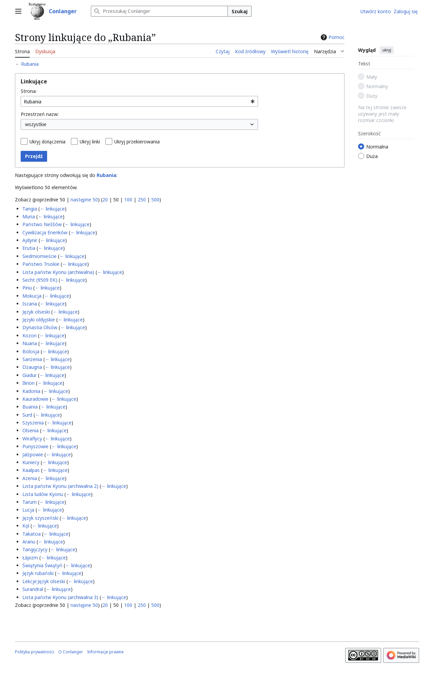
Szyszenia (33, 422)
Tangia (29, 208)
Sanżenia (32, 359)
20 (105, 199)
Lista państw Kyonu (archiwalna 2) (60, 486)
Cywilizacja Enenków (44, 232)
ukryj (386, 50)
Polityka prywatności (34, 652)
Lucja (28, 510)
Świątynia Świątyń (42, 565)
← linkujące (52, 208)
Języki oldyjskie (38, 319)
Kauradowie (35, 399)
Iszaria (29, 303)
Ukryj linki (90, 141)
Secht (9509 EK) (39, 280)
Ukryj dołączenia (47, 141)
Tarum (29, 502)
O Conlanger (70, 652)
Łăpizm (30, 557)
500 (155, 199)
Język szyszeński (40, 518)
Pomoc (331, 37)
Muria (28, 216)
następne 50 (84, 199)
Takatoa (31, 534)
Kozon (29, 335)
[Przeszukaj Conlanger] (159, 11)
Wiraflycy (32, 438)
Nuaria (29, 343)
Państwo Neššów (42, 224)
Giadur (29, 375)
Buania (30, 406)
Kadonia (31, 391)
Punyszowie (35, 446)
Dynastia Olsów (39, 327)
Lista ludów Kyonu (42, 494)
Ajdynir (29, 240)
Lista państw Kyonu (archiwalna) (58, 272)
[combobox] (139, 101)
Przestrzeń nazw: (40, 114)
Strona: (29, 91)
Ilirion (28, 383)
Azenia (29, 478)
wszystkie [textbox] (35, 124)
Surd (27, 415)
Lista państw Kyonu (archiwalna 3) (60, 597)
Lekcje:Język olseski (43, 581)
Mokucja (31, 296)
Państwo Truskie (40, 264)
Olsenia (30, 430)
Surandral (32, 589)
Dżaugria (32, 367)
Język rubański (38, 573)
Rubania (30, 64)
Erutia (28, 248)
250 (142, 199)
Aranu (28, 541)
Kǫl (25, 525)
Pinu (27, 287)
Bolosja (30, 351)
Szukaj (240, 11)
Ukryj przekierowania (137, 141)
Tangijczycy (34, 549)
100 (128, 199)
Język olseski (36, 312)
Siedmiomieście (39, 256)
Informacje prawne (105, 652)
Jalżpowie (32, 454)
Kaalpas (31, 470)
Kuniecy (30, 462)
